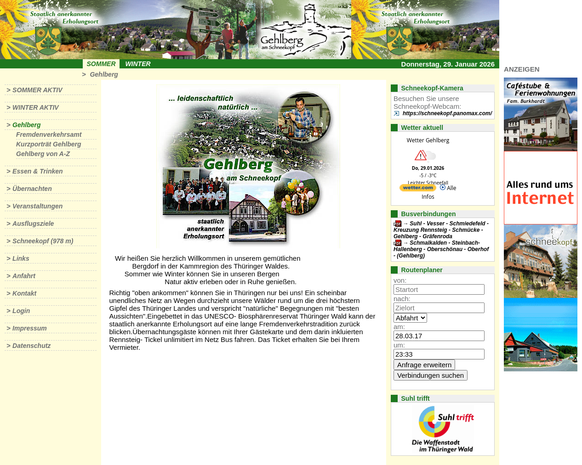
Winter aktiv (35, 107)
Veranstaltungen (37, 206)
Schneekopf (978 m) (42, 241)
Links (20, 258)
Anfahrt (23, 276)
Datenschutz (31, 345)
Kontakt (24, 293)
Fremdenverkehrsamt (48, 134)
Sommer (101, 63)
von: (400, 280)
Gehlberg (104, 74)
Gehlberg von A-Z (43, 153)
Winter (137, 63)
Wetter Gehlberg (428, 140)
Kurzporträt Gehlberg (48, 144)
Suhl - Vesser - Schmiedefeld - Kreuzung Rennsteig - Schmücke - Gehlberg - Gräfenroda (441, 230)
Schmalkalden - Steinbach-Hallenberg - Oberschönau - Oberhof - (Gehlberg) (441, 249)
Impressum (29, 328)
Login (21, 310)
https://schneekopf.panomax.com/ (447, 113)
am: (399, 327)
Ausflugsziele (33, 223)
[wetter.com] (417, 189)
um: (399, 345)
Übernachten (32, 188)
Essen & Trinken (37, 171)
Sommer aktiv (37, 90)
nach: (402, 299)
